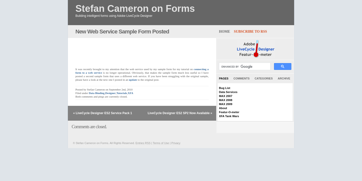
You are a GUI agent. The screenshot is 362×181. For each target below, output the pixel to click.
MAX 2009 (225, 104)
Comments (242, 78)
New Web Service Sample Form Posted (122, 31)
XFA (130, 93)
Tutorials (121, 93)
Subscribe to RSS (250, 31)
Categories (264, 78)
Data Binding (97, 93)
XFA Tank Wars (229, 116)
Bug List (224, 87)
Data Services (228, 92)
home (224, 31)
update (133, 79)
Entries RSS (143, 143)
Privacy (175, 143)
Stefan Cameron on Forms (135, 8)
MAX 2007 (225, 96)
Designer (110, 93)
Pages (224, 78)
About (223, 108)
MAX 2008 (225, 100)
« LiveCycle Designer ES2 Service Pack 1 (102, 113)
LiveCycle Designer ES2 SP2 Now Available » (180, 113)
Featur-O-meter (229, 112)
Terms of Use (161, 143)
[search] (244, 66)
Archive (284, 78)
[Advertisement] (134, 50)
